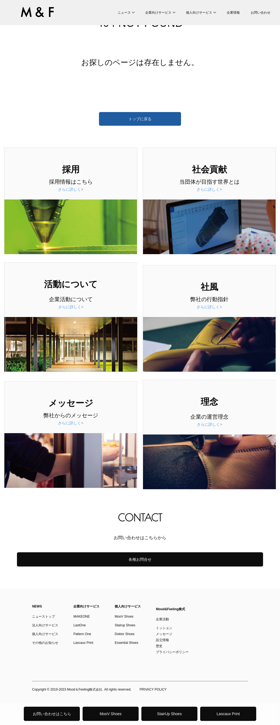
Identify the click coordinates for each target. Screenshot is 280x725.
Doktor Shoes (125, 634)
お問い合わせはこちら (52, 714)
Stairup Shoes (125, 625)
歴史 (159, 646)
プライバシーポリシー (172, 652)
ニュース (124, 12)
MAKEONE (81, 616)
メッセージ (164, 634)
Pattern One (82, 634)
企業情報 (233, 12)
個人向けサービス (199, 12)
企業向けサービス (158, 12)
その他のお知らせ (45, 643)
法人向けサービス (45, 625)
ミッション (164, 628)
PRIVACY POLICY (153, 689)
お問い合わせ (260, 12)
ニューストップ (43, 616)
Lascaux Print (228, 714)
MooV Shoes (110, 714)
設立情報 (162, 640)
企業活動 (162, 619)
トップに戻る (140, 119)
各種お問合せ (140, 559)
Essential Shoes (126, 643)
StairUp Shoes (169, 714)
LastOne (79, 625)
